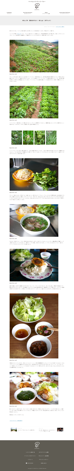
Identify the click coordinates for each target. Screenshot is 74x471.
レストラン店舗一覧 (30, 452)
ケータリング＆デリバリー (30, 455)
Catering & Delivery (64, 12)
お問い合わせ (44, 463)
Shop (46, 12)
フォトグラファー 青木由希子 (16, 420)
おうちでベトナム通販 (44, 452)
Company (9, 12)
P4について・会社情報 (44, 455)
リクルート (30, 459)
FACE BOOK (30, 463)
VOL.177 (19, 33)
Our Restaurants (27, 12)
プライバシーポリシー (44, 459)
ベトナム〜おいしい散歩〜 (60, 26)
